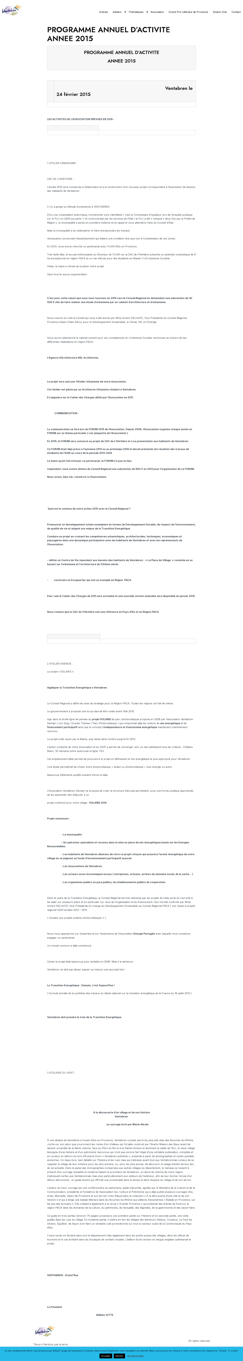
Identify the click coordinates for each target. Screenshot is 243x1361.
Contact (236, 11)
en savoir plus (135, 1355)
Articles (103, 11)
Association (157, 11)
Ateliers (117, 11)
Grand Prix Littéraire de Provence (188, 11)
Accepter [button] (105, 1356)
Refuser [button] (119, 1356)
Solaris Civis (220, 11)
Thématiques (136, 11)
